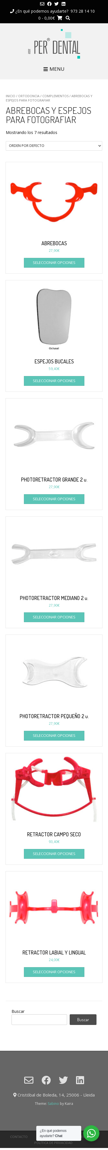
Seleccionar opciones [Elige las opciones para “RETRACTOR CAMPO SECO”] (54, 853)
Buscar (18, 1011)
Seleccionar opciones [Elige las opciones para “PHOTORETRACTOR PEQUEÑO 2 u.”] (54, 735)
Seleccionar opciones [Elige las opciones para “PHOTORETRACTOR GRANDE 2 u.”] (54, 498)
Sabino (53, 1103)
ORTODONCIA (28, 96)
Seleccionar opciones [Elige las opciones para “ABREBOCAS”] (54, 262)
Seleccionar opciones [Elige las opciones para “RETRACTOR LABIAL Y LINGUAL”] (54, 971)
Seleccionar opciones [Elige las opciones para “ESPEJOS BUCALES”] (54, 380)
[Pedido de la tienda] (54, 146)
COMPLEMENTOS (55, 96)
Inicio (10, 96)
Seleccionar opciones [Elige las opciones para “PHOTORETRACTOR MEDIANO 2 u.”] (54, 617)
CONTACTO (19, 1136)
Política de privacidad (53, 1143)
